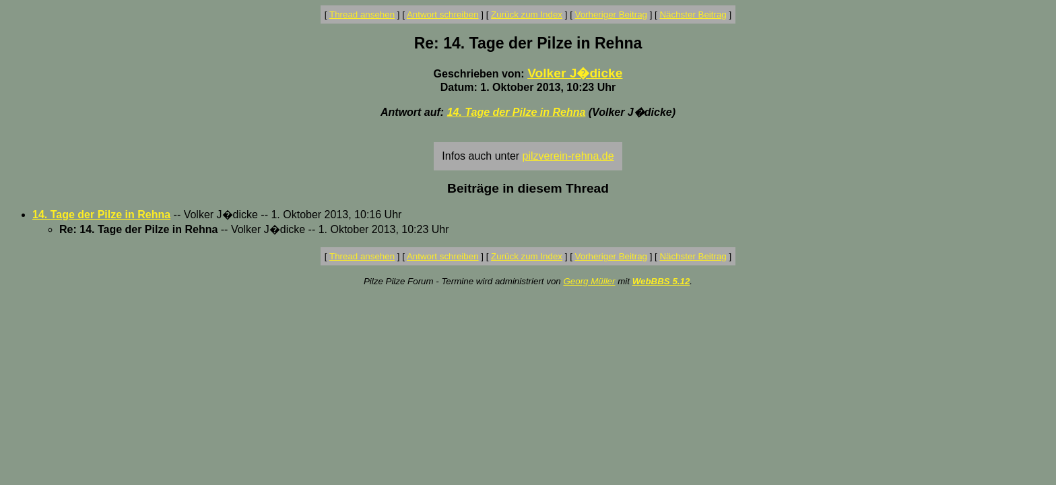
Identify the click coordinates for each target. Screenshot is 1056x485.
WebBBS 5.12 (661, 281)
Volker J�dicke (574, 73)
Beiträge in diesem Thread (528, 188)
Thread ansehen (362, 14)
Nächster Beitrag (692, 14)
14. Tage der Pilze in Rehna (516, 112)
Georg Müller (589, 281)
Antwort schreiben (443, 14)
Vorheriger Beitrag (611, 14)
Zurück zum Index (526, 14)
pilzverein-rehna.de (568, 156)
